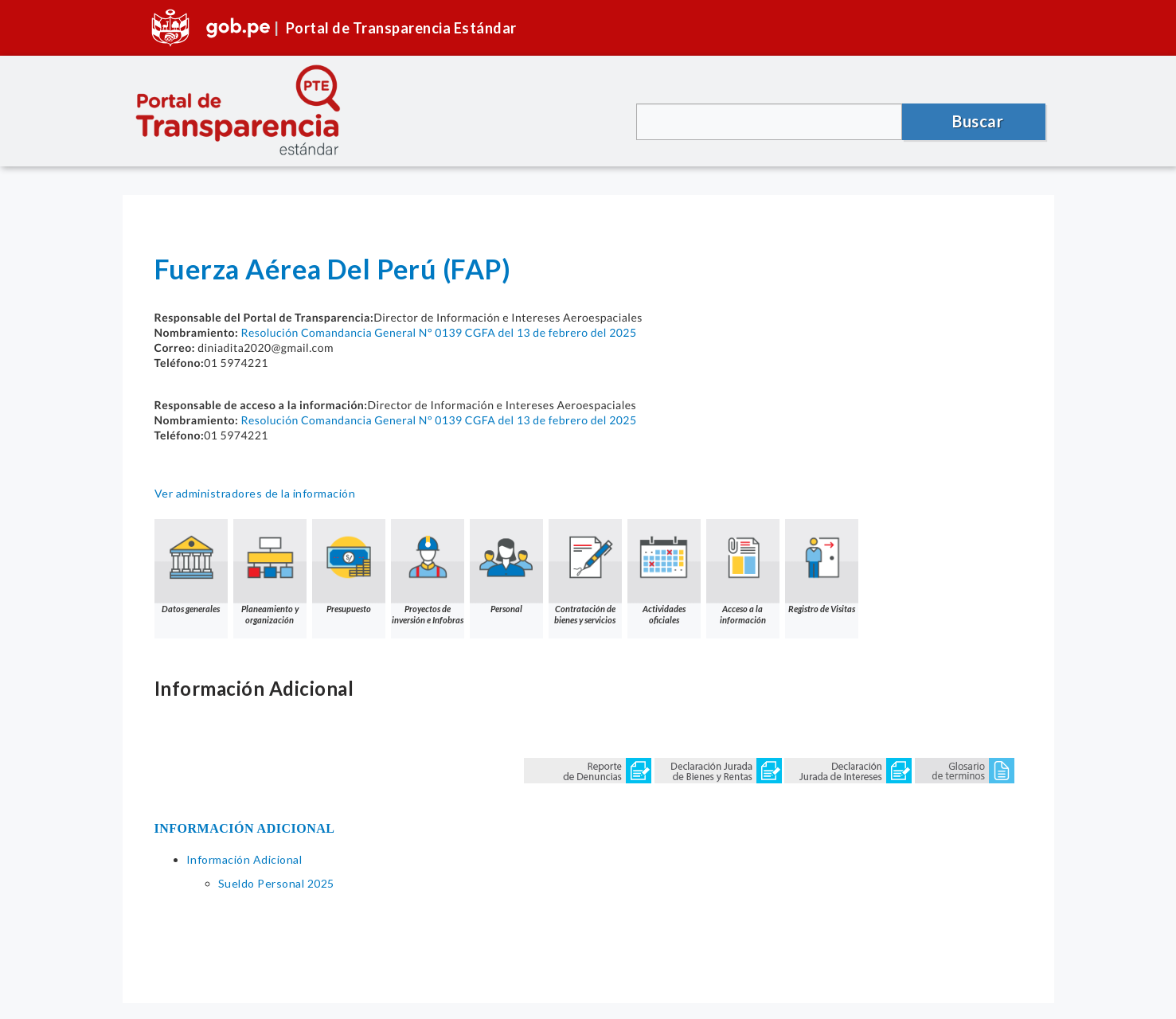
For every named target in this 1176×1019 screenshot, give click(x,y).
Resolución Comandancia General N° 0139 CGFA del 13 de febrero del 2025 (438, 332)
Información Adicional (244, 859)
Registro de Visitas (821, 566)
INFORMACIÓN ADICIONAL (244, 828)
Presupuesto (348, 566)
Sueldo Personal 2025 (276, 883)
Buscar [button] (977, 121)
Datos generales (191, 566)
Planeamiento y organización (270, 572)
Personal (506, 566)
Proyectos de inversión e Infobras (427, 572)
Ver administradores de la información (255, 493)
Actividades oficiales (664, 572)
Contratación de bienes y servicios (585, 572)
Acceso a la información (742, 572)
